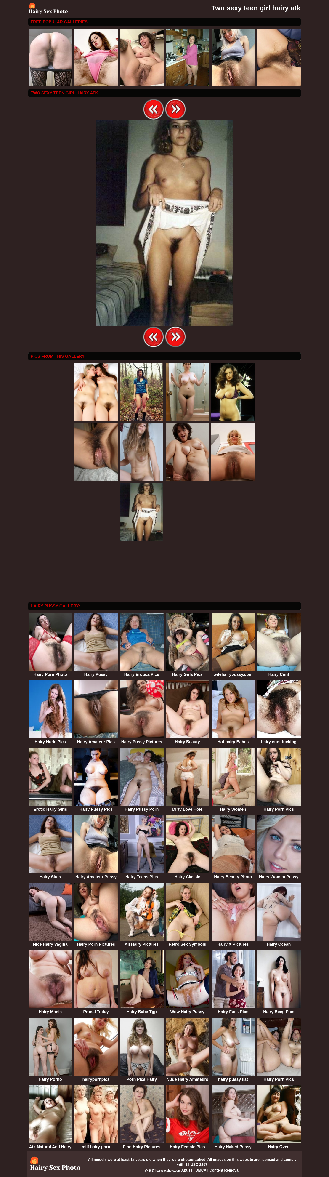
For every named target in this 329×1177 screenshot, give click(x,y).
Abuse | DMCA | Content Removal (210, 1170)
